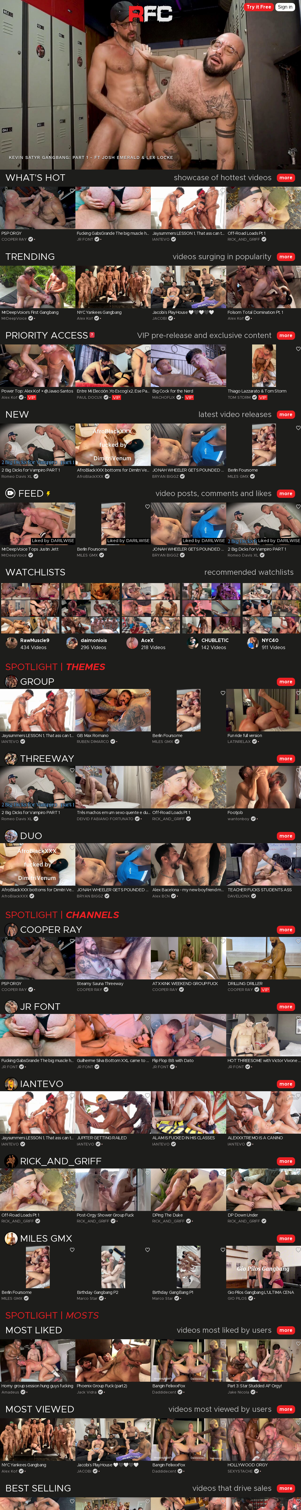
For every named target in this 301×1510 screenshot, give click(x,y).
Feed (27, 494)
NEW (17, 415)
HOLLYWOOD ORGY (247, 1465)
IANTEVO (161, 240)
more (286, 177)
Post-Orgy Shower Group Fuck (105, 1215)
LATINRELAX (239, 742)
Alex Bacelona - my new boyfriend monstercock (197, 890)
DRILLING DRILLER (245, 984)
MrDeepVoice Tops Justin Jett (29, 549)
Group (29, 683)
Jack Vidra (87, 1392)
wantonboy (238, 819)
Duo (23, 837)
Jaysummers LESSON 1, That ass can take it (191, 234)
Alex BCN (161, 896)
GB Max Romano (93, 736)
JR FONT (85, 240)
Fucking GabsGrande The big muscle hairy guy (119, 234)
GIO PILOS (237, 1299)
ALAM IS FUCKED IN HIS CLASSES (183, 1138)
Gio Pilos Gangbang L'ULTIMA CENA (261, 1293)
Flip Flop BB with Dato (173, 1061)
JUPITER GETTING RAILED (102, 1138)
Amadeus (10, 1392)
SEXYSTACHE (240, 1471)
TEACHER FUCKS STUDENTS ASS (260, 890)
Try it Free (259, 7)
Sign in (285, 7)
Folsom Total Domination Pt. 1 (255, 313)
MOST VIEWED (40, 1409)
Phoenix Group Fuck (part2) (102, 1386)
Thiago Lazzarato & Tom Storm (257, 391)
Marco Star (87, 1299)
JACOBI (159, 319)
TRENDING (30, 257)
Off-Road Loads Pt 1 (246, 234)
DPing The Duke (167, 1215)
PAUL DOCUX (89, 398)
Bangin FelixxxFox (168, 1386)
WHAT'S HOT (35, 178)
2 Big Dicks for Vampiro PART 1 (30, 470)
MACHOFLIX (163, 398)
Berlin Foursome (243, 470)
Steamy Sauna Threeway (100, 984)
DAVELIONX (239, 896)
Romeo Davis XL (16, 477)
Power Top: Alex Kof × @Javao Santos (37, 391)
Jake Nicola (238, 1392)
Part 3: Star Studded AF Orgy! (255, 1386)
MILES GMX (238, 477)
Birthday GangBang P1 (172, 1293)
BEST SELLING (38, 1488)
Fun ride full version (245, 736)
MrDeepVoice (14, 319)
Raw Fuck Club (150, 16)
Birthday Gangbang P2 (97, 1293)
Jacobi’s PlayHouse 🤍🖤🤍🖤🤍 (183, 313)
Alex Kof (85, 319)
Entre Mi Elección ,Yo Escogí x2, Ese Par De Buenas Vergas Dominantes (142, 391)
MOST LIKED (33, 1330)
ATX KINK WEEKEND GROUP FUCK (185, 984)
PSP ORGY (11, 234)
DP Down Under (243, 1215)
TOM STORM (239, 398)
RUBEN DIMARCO (93, 742)
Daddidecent (164, 1392)
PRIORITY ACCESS (46, 336)
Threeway (39, 760)
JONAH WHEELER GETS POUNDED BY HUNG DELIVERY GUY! (210, 470)
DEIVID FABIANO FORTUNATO (105, 819)
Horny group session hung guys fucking (37, 1386)
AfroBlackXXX (90, 477)
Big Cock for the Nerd (172, 391)
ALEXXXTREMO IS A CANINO (255, 1138)
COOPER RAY (14, 240)
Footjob (235, 813)
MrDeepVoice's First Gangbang (29, 313)
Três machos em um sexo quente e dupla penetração (126, 813)
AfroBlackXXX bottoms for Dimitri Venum (116, 470)
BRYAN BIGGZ (165, 477)
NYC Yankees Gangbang (99, 313)
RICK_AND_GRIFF (244, 240)
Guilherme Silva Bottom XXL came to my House (121, 1061)
